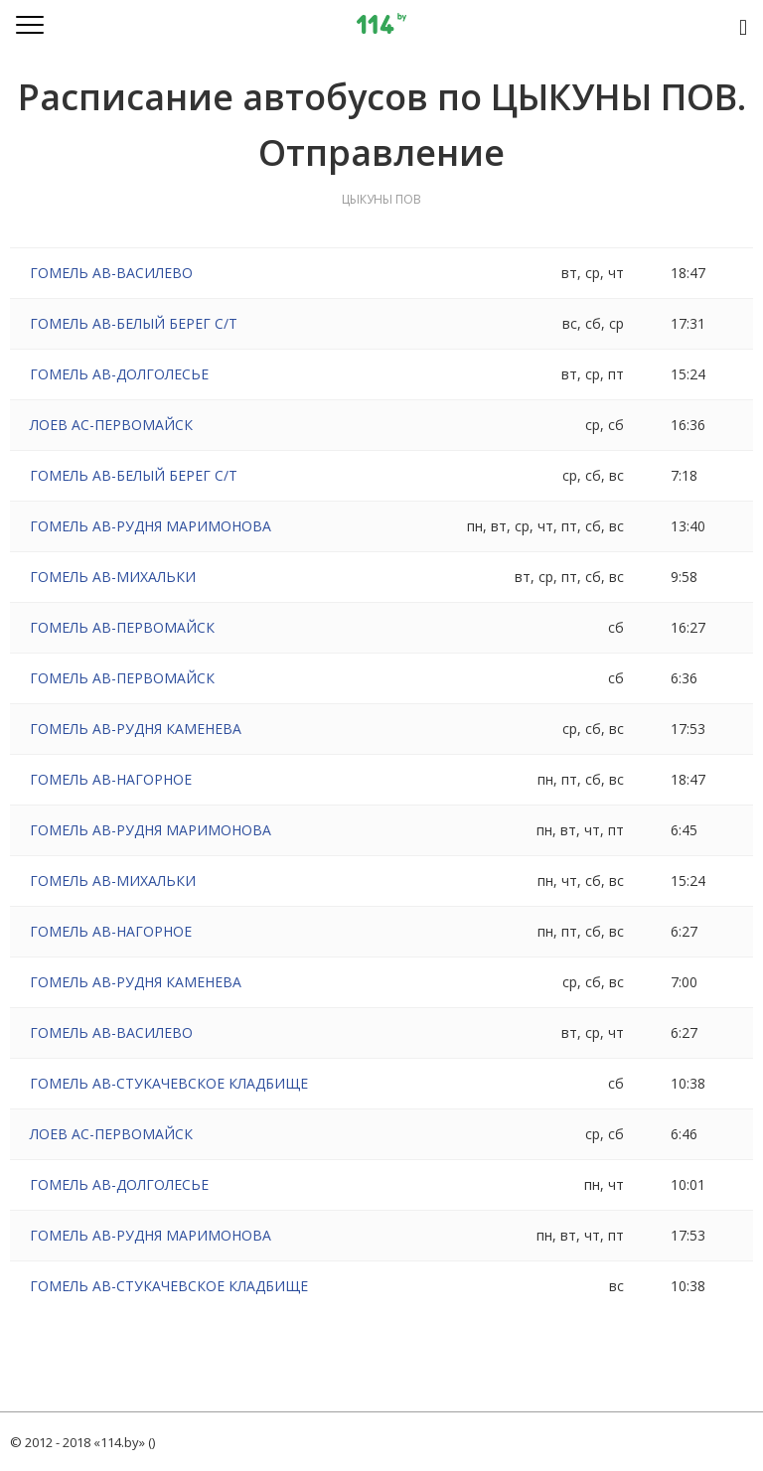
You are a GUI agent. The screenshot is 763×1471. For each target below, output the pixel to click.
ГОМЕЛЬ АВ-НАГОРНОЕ (111, 779)
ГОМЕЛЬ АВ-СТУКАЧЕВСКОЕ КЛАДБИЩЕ (169, 1083)
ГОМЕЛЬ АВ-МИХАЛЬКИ (113, 576)
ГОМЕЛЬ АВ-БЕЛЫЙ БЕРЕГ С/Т (133, 323)
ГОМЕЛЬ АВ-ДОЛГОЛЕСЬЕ (119, 374)
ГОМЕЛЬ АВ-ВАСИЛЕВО (111, 272)
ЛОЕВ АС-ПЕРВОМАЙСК (111, 424)
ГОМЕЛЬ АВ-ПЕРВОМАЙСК (122, 627)
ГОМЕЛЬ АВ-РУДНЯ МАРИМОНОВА (150, 525)
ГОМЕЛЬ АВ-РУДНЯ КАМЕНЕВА (135, 728)
